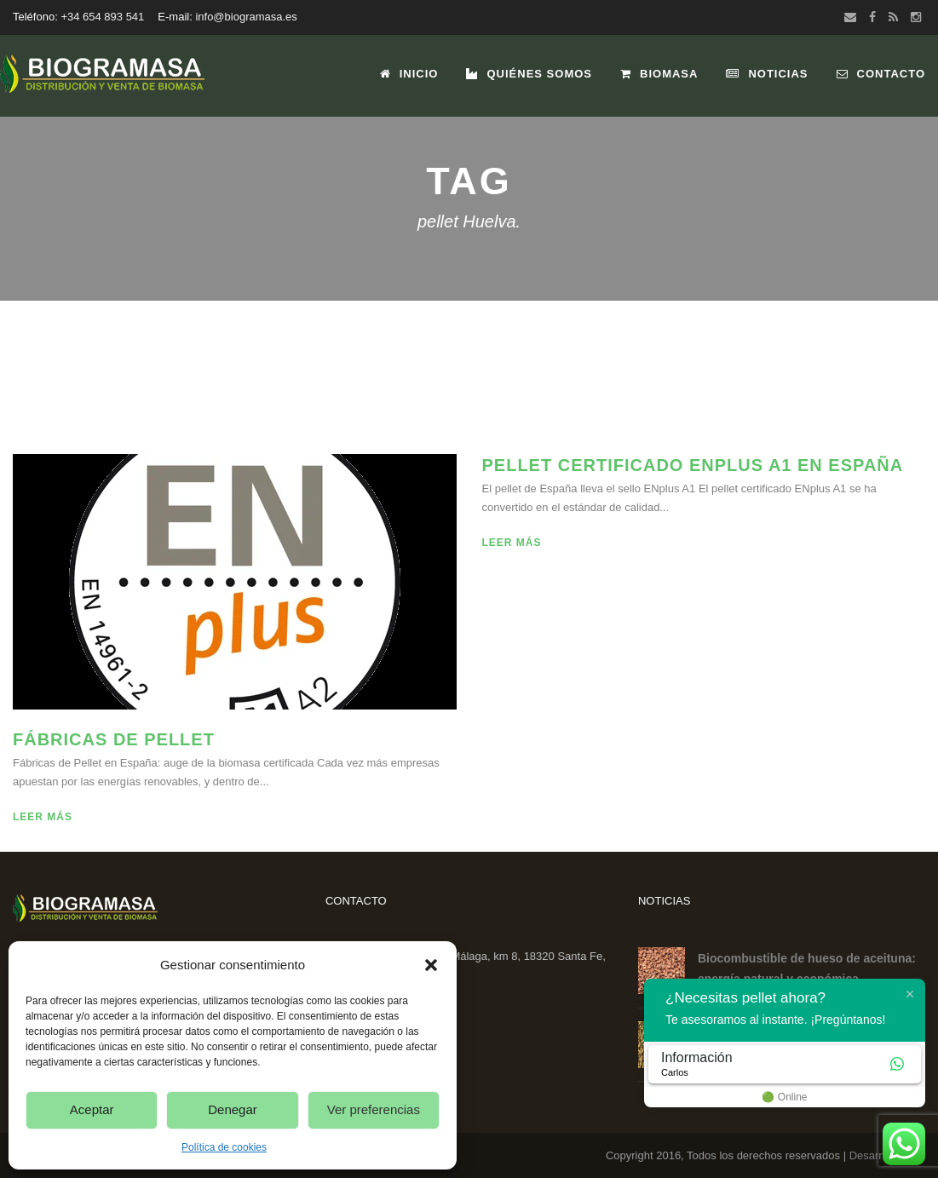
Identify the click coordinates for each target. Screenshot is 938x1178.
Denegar (232, 1109)
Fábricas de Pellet (114, 739)
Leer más (42, 817)
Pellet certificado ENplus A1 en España (693, 465)
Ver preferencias (373, 1109)
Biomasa (659, 73)
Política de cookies (224, 1147)
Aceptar (92, 1109)
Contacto (881, 73)
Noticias (767, 73)
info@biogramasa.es (245, 16)
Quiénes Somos (529, 73)
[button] (431, 965)
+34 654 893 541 (102, 16)
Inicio (409, 73)
